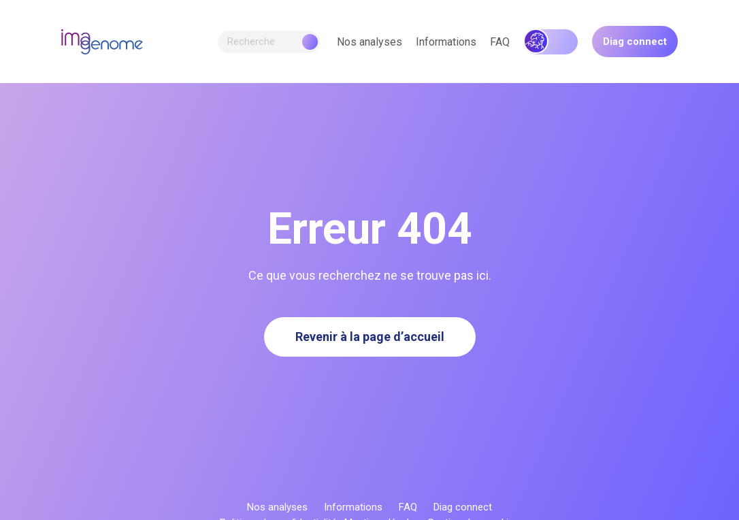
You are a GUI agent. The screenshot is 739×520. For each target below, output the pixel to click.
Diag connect (635, 41)
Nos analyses (369, 41)
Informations (446, 41)
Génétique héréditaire (551, 41)
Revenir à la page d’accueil (369, 336)
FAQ (500, 41)
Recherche (272, 42)
